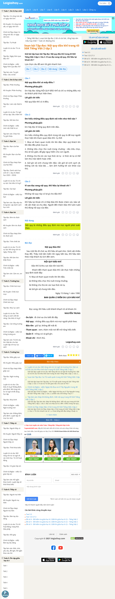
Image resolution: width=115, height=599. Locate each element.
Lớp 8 (35, 9)
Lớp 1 (85, 9)
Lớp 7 (42, 9)
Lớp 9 (28, 9)
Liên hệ (51, 534)
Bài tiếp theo (63, 361)
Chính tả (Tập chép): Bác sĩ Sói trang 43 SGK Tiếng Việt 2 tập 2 (52, 407)
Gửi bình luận (31, 499)
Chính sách (63, 534)
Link (29, 434)
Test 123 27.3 (31, 517)
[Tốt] (73, 106)
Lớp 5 (56, 9)
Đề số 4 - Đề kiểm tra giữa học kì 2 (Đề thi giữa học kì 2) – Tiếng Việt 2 (52, 519)
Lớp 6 (49, 9)
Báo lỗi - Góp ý (52, 420)
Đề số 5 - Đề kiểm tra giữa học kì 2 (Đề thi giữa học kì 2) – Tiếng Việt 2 (52, 522)
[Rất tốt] (77, 106)
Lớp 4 (63, 9)
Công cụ (92, 9)
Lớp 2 (78, 9)
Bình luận (29, 356)
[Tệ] (66, 106)
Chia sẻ (39, 356)
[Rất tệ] (62, 106)
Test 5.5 (29, 514)
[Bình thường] (70, 106)
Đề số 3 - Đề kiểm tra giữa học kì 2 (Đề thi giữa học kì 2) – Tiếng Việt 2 (52, 524)
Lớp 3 (71, 9)
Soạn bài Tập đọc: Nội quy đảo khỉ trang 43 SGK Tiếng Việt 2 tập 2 (51, 47)
